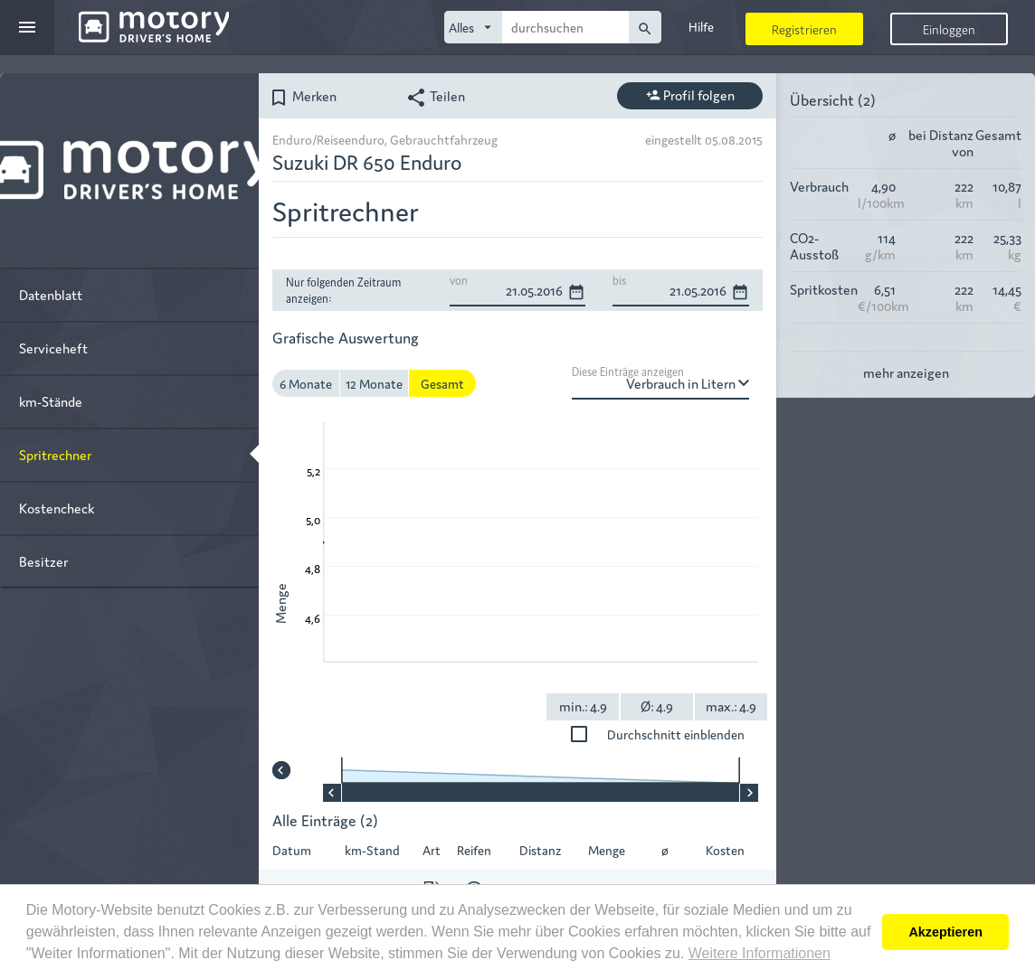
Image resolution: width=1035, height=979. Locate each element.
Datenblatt (50, 294)
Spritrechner (55, 454)
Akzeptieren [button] (945, 932)
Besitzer (43, 561)
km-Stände (50, 400)
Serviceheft (53, 347)
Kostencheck (56, 507)
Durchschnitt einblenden (692, 734)
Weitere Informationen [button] (759, 953)
